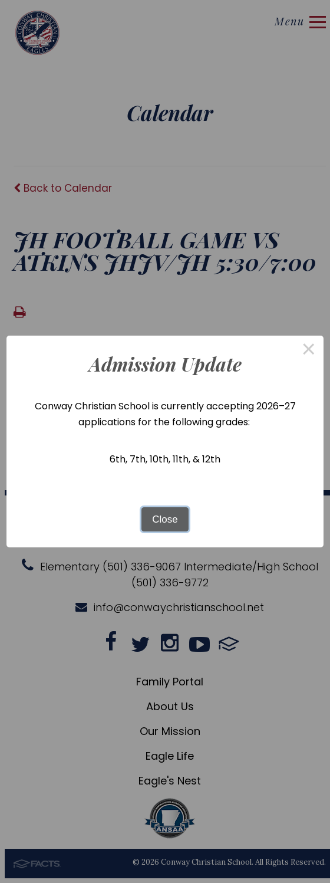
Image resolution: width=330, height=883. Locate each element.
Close (164, 519)
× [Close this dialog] (308, 351)
